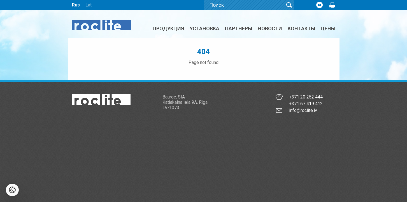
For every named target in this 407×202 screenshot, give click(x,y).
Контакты (301, 28)
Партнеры (238, 28)
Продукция (168, 28)
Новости (270, 28)
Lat (88, 5)
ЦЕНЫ (328, 28)
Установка (204, 28)
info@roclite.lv (303, 110)
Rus (76, 5)
